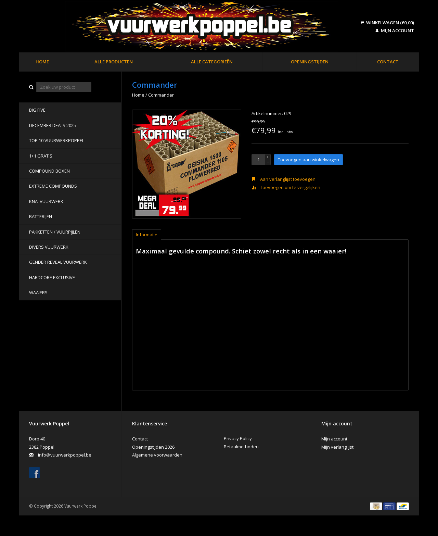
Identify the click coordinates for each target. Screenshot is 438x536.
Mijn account (394, 30)
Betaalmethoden (241, 447)
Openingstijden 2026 (153, 447)
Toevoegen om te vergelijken (286, 187)
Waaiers (38, 292)
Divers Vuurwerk (48, 247)
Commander (161, 95)
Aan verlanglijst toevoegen (283, 179)
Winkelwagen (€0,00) (387, 23)
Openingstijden (309, 62)
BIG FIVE (37, 110)
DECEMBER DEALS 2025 (52, 125)
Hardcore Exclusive (52, 277)
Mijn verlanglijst (337, 447)
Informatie (146, 235)
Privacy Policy (238, 438)
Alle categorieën (212, 62)
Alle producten (113, 62)
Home (42, 62)
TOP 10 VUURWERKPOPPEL (56, 140)
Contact (388, 62)
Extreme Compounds (53, 186)
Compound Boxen (49, 171)
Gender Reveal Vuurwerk (58, 262)
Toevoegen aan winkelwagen (308, 160)
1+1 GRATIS (40, 156)
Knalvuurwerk (46, 201)
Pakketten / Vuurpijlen (54, 232)
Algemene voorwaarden (157, 455)
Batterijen (40, 216)
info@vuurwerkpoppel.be (64, 455)
